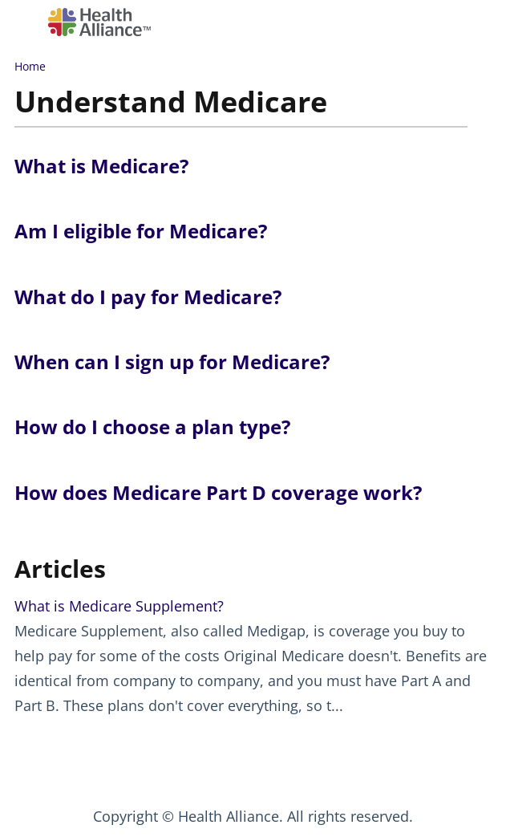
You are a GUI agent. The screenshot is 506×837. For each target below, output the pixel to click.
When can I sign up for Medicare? (172, 361)
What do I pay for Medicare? (147, 296)
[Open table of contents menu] (28, 19)
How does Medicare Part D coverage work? (218, 492)
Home (30, 66)
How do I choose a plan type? (152, 426)
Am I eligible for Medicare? (140, 230)
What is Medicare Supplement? (119, 606)
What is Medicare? (101, 165)
